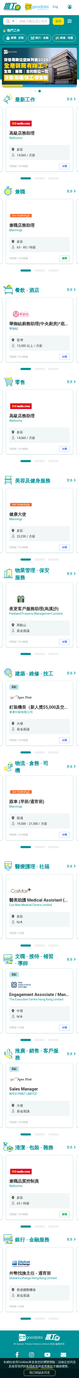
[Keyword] (33, 21)
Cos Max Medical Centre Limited (30, 905)
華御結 (13, 328)
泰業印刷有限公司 (21, 712)
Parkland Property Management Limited (36, 613)
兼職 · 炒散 (15, 38)
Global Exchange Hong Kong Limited (33, 1278)
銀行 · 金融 (39, 38)
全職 (64, 166)
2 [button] (39, 178)
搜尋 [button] (58, 21)
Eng (55, 7)
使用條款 (47, 1366)
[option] (39, 139)
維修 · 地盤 (64, 38)
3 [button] (53, 178)
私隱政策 (32, 1366)
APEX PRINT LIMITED (23, 1094)
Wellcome (15, 138)
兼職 (64, 258)
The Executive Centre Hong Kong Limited (36, 999)
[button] (10, 21)
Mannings (15, 230)
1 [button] (25, 178)
